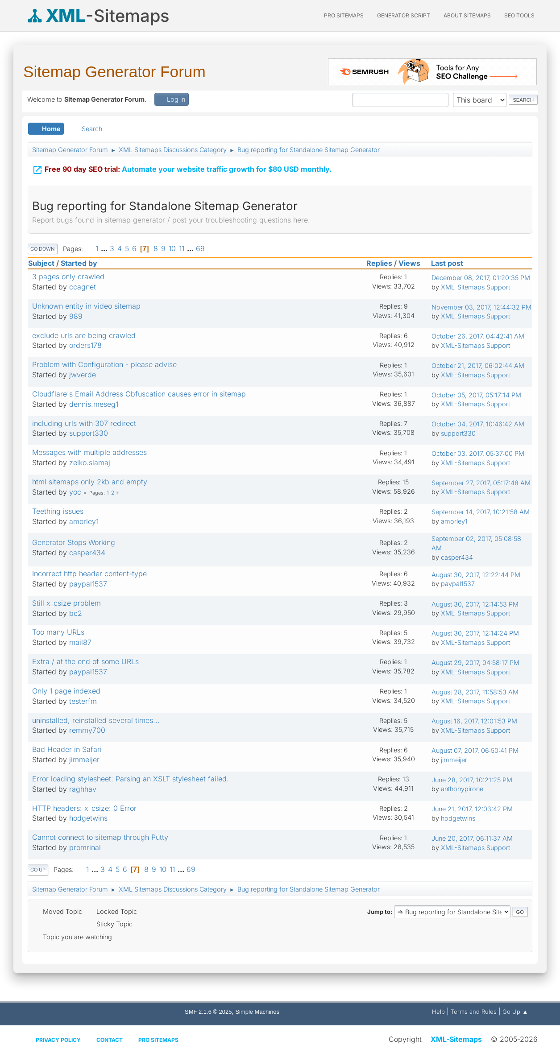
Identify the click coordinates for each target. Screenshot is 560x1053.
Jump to (378, 911)
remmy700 (87, 730)
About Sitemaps (467, 15)
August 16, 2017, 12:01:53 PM (474, 721)
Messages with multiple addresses (89, 452)
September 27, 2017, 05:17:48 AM (481, 483)
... (105, 248)
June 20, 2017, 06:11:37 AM (472, 838)
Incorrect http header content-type (89, 573)
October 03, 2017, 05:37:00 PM (477, 453)
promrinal (85, 847)
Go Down (42, 249)
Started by (79, 263)
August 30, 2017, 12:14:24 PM (475, 633)
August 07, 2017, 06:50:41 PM (475, 750)
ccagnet (82, 286)
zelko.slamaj (89, 462)
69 (200, 248)
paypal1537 (88, 583)
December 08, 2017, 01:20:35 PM (480, 277)
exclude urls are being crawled (84, 335)
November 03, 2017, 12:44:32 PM (481, 307)
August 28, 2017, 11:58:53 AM (475, 692)
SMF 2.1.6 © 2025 (208, 1011)
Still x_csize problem (66, 603)
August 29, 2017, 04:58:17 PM (475, 662)
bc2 (75, 613)
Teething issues (57, 511)
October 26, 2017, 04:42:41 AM (477, 336)
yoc (75, 491)
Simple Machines (257, 1011)
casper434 (87, 552)
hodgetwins (88, 817)
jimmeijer (84, 759)
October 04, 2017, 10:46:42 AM (477, 424)
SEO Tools (519, 15)
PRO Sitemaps (344, 15)
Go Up (38, 870)
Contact (109, 1039)
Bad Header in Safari (67, 749)
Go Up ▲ (515, 1011)
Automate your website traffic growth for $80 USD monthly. (182, 170)
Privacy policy (58, 1039)
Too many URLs (58, 632)
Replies (379, 263)
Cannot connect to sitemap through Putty (100, 837)
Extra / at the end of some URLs (85, 661)
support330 (88, 433)
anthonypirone (462, 789)
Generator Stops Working (73, 542)
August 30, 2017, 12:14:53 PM (475, 604)
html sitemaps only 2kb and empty (89, 481)
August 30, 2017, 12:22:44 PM (475, 574)
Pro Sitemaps (158, 1039)
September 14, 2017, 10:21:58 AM (480, 512)
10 (172, 248)
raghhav (82, 789)
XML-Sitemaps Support (475, 287)
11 (181, 248)
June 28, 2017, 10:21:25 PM (471, 780)
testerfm (83, 701)
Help (438, 1011)
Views (409, 263)
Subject (41, 263)
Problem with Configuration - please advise (104, 364)
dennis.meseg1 (93, 404)
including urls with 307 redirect (84, 423)
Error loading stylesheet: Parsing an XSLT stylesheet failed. (130, 778)
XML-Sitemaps (456, 1039)
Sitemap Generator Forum (114, 71)
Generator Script (403, 15)
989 (76, 316)
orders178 (85, 345)
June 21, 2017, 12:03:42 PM (472, 809)
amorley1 (84, 521)
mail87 (80, 642)
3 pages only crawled (68, 276)
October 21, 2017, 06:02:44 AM (477, 365)
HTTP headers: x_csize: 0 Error (84, 808)
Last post (451, 263)
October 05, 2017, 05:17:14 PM (476, 395)
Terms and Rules (474, 1011)
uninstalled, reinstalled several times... (96, 720)
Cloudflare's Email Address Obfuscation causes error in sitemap (139, 393)
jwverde (82, 374)
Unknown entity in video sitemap (86, 305)
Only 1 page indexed (66, 690)
